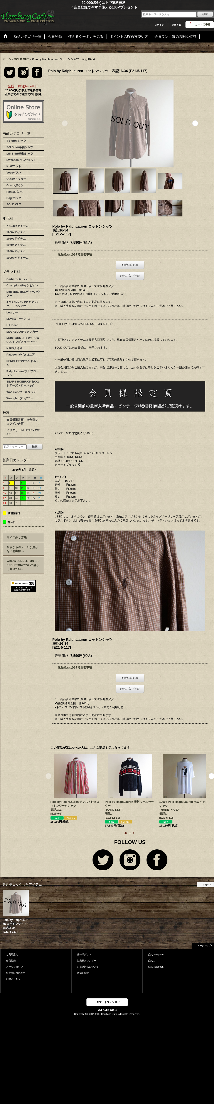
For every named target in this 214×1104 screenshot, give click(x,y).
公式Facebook (155, 966)
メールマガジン (14, 966)
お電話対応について (88, 966)
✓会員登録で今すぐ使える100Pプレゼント (68, 7)
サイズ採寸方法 (17, 537)
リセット (207, 884)
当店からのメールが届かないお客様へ (22, 549)
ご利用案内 (12, 954)
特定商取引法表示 (15, 972)
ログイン (159, 25)
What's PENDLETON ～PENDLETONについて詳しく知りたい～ (23, 564)
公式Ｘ (151, 960)
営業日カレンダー (86, 960)
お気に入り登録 (130, 275)
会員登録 (176, 25)
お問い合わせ (129, 265)
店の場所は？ (84, 954)
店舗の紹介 (83, 972)
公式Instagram (155, 954)
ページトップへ (205, 945)
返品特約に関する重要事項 (75, 254)
